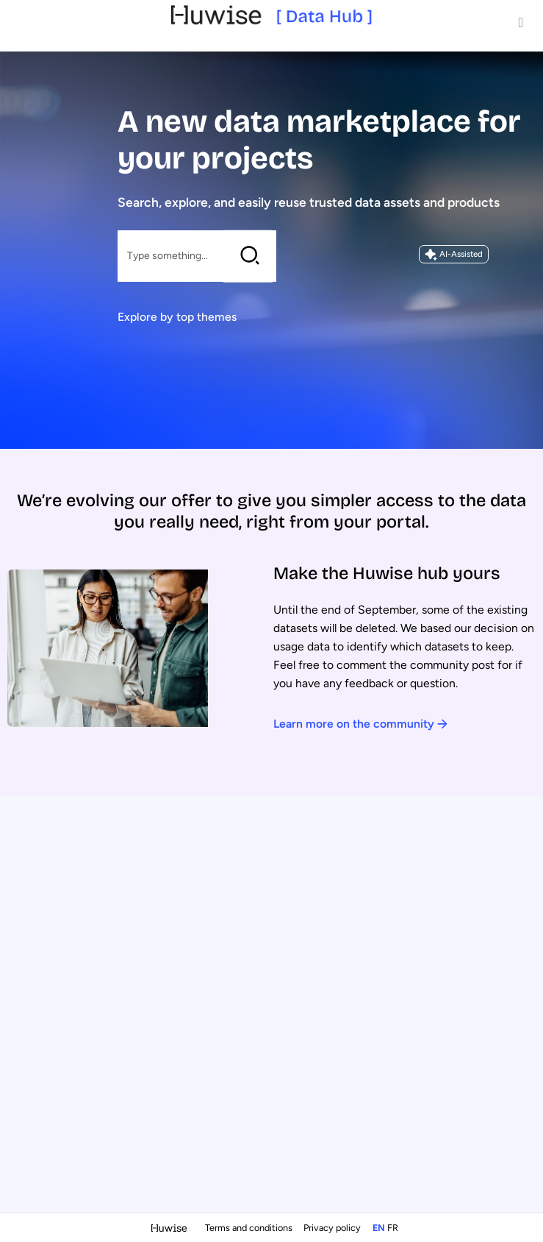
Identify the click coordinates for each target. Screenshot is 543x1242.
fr (392, 1227)
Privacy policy (333, 1227)
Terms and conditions (250, 1227)
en (379, 1227)
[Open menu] (521, 22)
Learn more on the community (360, 724)
